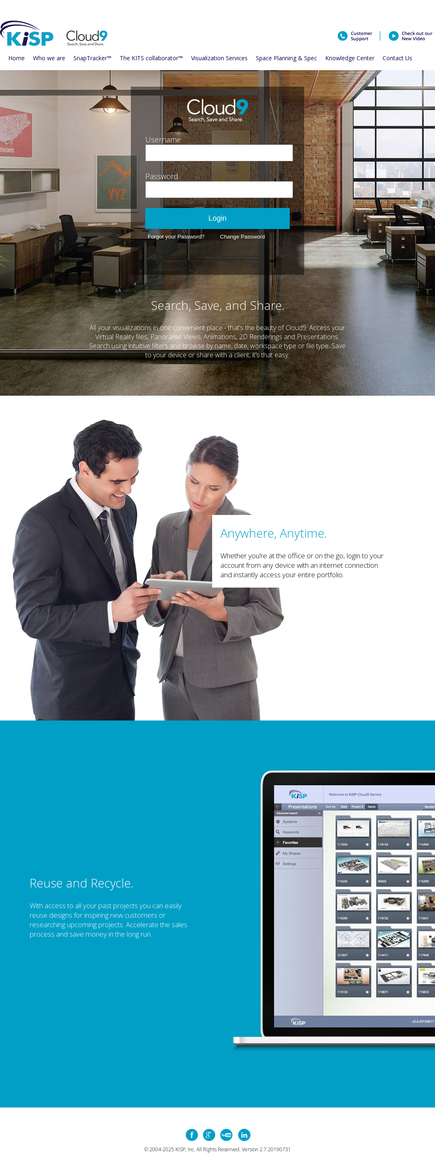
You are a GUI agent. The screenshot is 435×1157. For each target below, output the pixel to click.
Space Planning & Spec (286, 58)
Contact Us (397, 58)
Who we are (49, 58)
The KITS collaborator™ (151, 58)
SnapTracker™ (92, 58)
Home (16, 58)
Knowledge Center (349, 58)
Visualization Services (219, 58)
